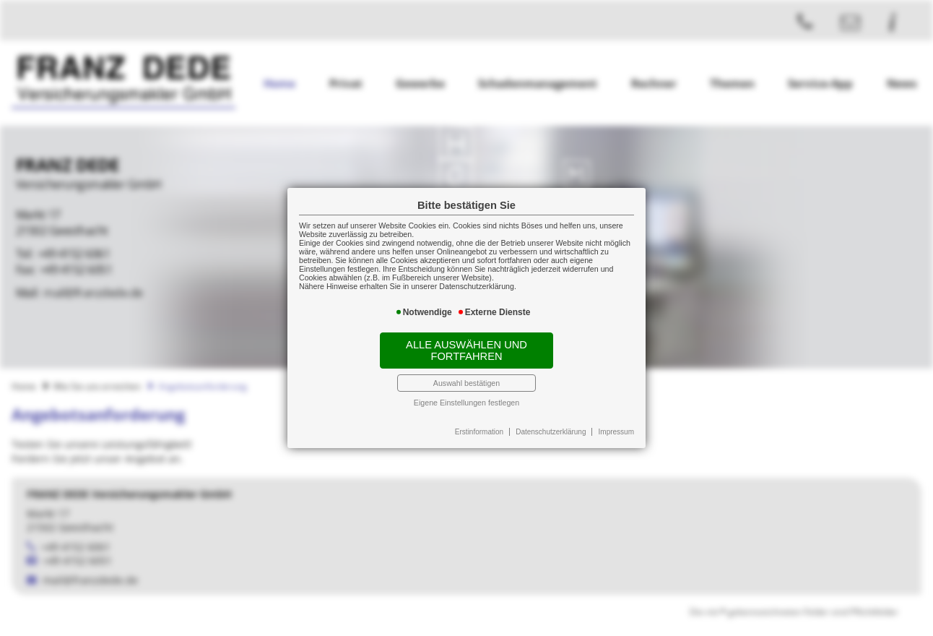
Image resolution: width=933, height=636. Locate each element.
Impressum (616, 432)
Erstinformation (479, 432)
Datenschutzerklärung (551, 432)
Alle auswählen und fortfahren (466, 350)
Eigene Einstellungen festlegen (466, 402)
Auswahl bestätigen (466, 383)
